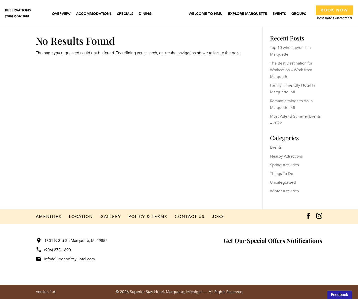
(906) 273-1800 (53, 250)
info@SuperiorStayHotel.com (65, 259)
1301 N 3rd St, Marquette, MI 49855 (72, 240)
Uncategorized (283, 182)
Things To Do (281, 173)
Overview (61, 14)
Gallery (110, 216)
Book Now (334, 10)
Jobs (218, 216)
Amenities (48, 216)
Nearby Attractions (286, 156)
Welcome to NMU (206, 14)
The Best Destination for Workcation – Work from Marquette (291, 70)
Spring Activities (284, 165)
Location (81, 216)
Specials (125, 14)
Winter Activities (284, 191)
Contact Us (190, 216)
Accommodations (94, 14)
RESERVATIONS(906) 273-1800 (18, 13)
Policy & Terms (148, 216)
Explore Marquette (247, 14)
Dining (145, 14)
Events (279, 14)
